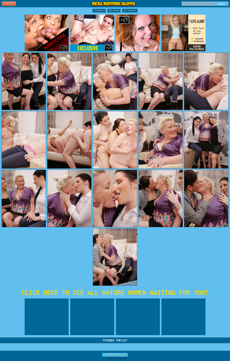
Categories (99, 11)
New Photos (114, 11)
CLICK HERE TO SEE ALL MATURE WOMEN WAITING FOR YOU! (115, 292)
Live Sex (9, 3)
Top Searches (130, 11)
